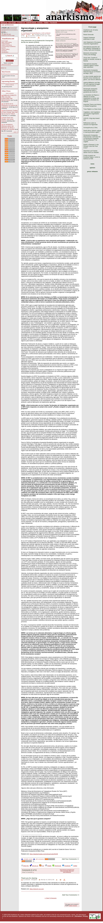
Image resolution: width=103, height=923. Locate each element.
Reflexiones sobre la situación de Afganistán (90, 123)
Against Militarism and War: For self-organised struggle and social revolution (91, 84)
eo (2, 31)
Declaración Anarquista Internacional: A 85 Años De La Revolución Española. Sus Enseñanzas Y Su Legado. (91, 138)
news (92, 164)
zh (8, 30)
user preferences (7, 25)
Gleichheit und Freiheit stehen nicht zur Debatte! (91, 151)
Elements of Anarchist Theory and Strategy (90, 53)
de (2, 30)
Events (40, 23)
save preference (67, 872)
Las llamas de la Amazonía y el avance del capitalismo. (9, 105)
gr (7, 28)
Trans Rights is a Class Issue (92, 109)
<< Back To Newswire (51, 898)
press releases (92, 171)
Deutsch (75, 905)
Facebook (53, 23)
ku (6, 30)
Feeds (9, 136)
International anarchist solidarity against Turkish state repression (91, 65)
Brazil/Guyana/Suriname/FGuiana (9, 74)
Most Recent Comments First (67, 869)
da (15, 30)
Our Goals (12, 23)
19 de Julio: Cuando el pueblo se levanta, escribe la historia (92, 59)
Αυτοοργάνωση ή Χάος (90, 127)
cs (10, 30)
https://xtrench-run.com (37, 889)
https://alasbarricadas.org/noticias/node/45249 (44, 854)
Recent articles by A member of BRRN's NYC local (65, 31)
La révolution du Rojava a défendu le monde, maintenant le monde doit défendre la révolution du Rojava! (91, 98)
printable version (27, 859)
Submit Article (31, 23)
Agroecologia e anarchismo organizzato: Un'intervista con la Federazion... (66, 44)
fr (10, 27)
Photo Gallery (6, 49)
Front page (5, 41)
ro (17, 30)
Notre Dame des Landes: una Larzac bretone (7, 119)
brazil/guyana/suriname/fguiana (31, 33)
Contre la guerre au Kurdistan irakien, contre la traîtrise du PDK (91, 157)
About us (4, 23)
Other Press (6, 91)
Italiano (71, 905)
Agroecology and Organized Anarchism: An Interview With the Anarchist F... (67, 54)
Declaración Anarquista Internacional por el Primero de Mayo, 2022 (91, 71)
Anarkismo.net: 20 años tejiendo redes (90, 30)
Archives (4, 50)
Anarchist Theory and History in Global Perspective (92, 105)
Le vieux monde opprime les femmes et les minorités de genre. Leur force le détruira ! (92, 78)
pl (15, 28)
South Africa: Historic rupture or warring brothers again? (92, 131)
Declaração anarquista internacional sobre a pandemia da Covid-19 (90, 90)
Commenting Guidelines (9, 46)
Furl (41, 866)
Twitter (46, 23)
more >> (16, 132)
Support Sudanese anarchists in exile (89, 38)
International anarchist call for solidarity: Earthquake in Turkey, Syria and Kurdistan (91, 48)
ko (5, 31)
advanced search (6, 64)
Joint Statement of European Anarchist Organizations (92, 43)
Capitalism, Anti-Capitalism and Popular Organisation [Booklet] (91, 113)
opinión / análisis (25, 34)
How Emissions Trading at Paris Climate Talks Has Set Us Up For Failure (9, 112)
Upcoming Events (8, 81)
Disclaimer (78, 916)
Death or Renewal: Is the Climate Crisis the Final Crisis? (91, 146)
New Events (6, 72)
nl (11, 28)
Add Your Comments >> (70, 859)
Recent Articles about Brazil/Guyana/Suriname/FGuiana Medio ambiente (66, 39)
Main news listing (7, 42)
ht (4, 30)
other (4, 28)
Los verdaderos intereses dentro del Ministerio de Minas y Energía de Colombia (8, 127)
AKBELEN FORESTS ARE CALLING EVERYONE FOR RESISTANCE (8, 98)
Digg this (25, 866)
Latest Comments (7, 45)
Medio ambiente (10, 84)
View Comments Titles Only (67, 870)
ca (12, 30)
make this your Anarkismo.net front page (8, 35)
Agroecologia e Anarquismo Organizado (66, 49)
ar (13, 28)
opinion (92, 168)
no (9, 28)
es (12, 27)
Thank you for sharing (29, 878)
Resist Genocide (88, 34)
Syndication (5, 52)
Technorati (56, 866)
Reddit (48, 866)
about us (3, 68)
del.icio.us (34, 866)
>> (6, 32)
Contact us (21, 23)
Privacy (85, 916)
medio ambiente (45, 33)
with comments (38, 859)
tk (1, 28)
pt (15, 27)
